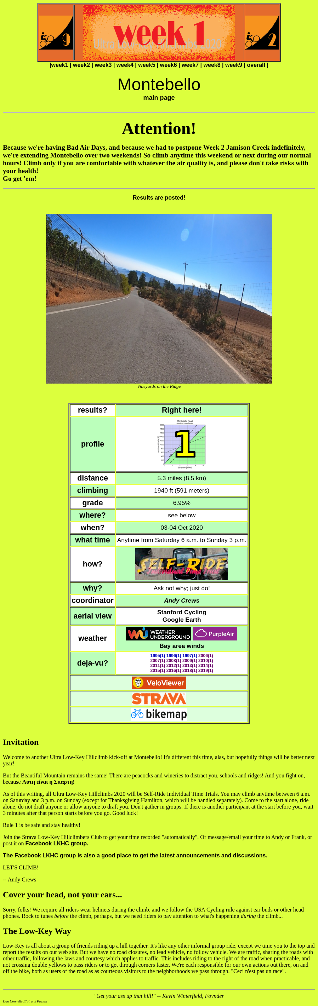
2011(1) (158, 665)
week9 (233, 65)
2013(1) (189, 665)
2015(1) (158, 670)
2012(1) (173, 665)
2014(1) (205, 665)
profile (92, 444)
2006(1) (205, 655)
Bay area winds (181, 645)
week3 (103, 65)
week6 (168, 65)
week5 (146, 65)
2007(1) (158, 660)
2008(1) (173, 660)
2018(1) (189, 670)
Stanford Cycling (181, 612)
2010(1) (205, 660)
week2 (81, 65)
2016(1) (173, 670)
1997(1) (189, 655)
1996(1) (173, 655)
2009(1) (189, 660)
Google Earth (182, 619)
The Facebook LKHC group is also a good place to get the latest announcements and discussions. (135, 855)
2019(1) (205, 670)
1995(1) (158, 655)
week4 (125, 65)
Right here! (182, 410)
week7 (190, 65)
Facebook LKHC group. (57, 843)
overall (256, 65)
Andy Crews (181, 600)
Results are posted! (159, 198)
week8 (212, 65)
